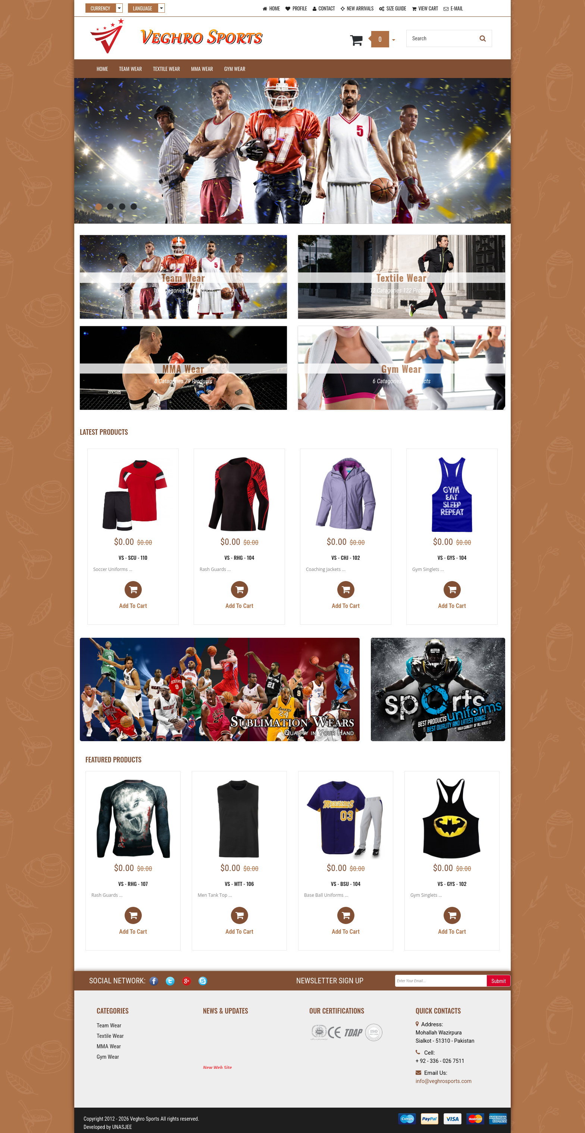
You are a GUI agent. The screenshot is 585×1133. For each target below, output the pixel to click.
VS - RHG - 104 (239, 557)
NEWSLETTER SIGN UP (329, 981)
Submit (498, 981)
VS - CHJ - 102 (345, 557)
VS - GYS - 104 (452, 557)
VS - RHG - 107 (133, 883)
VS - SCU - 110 (133, 557)
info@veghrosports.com (444, 1081)
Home (102, 68)
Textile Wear (166, 68)
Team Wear (130, 68)
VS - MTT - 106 (239, 883)
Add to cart (133, 595)
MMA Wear (202, 68)
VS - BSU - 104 (345, 883)
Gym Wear (234, 68)
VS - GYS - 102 (452, 883)
